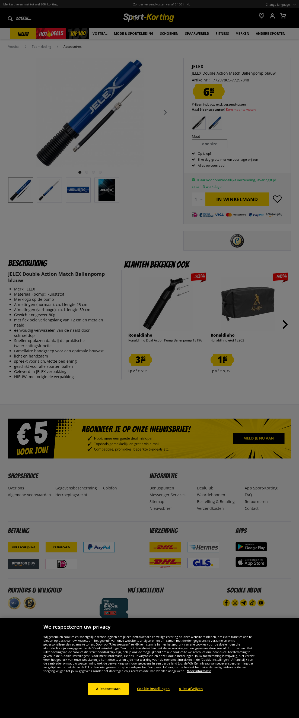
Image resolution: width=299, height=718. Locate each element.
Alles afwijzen (191, 699)
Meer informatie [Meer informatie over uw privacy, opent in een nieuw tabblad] (199, 681)
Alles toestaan (108, 699)
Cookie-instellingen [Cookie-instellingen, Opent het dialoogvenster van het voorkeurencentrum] (153, 699)
